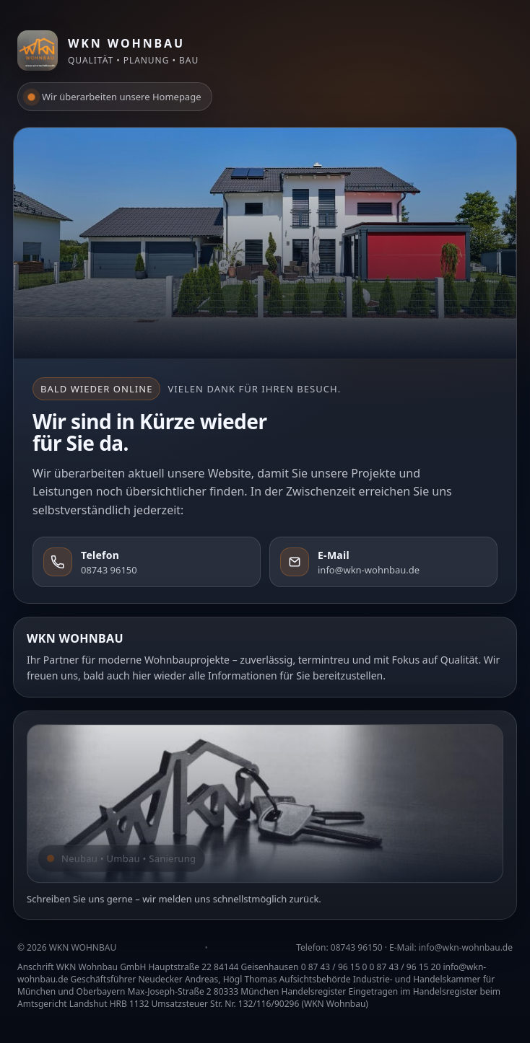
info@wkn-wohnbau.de (466, 947)
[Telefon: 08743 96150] (146, 562)
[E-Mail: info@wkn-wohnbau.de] (383, 562)
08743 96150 (357, 947)
